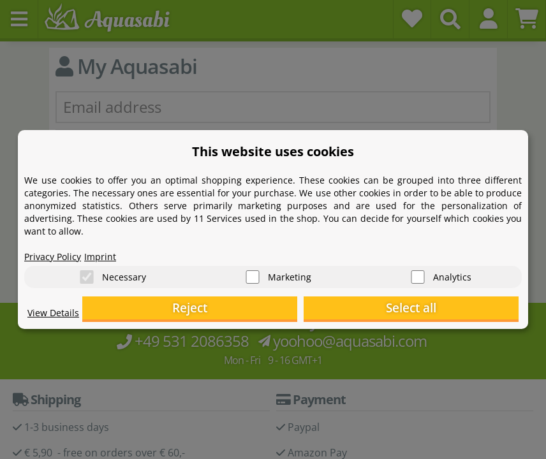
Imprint (110, 252)
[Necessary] (87, 274)
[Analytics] (418, 274)
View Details (56, 316)
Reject (321, 309)
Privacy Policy (56, 252)
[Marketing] (252, 274)
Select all (455, 309)
